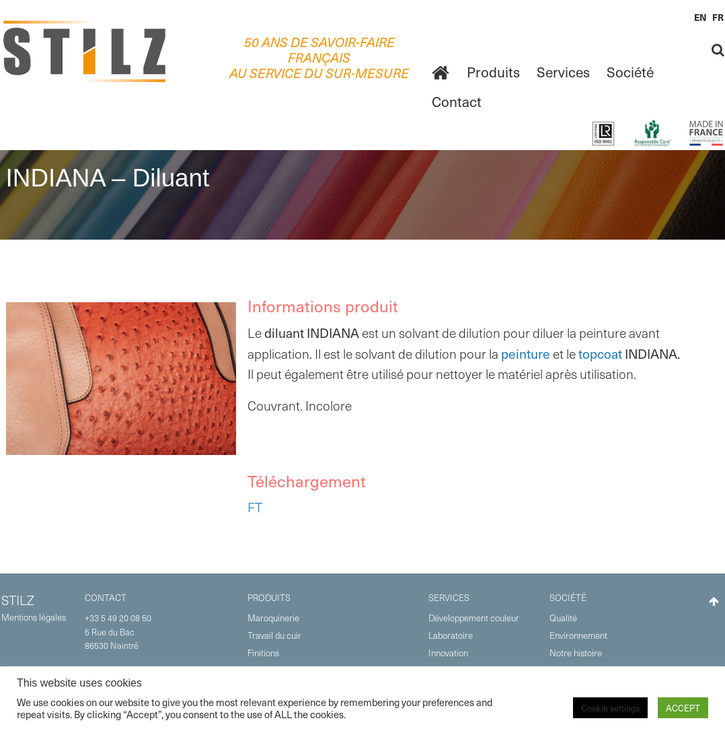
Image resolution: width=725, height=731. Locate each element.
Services (563, 71)
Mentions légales (33, 617)
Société (630, 71)
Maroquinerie (273, 617)
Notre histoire (575, 652)
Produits (493, 71)
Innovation (448, 652)
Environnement (578, 635)
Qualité (563, 617)
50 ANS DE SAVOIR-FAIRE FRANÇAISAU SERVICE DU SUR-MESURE (319, 57)
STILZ (17, 600)
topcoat (600, 353)
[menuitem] (440, 73)
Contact (457, 101)
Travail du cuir (274, 635)
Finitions (263, 652)
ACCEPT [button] (683, 707)
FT (254, 507)
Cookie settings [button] (610, 707)
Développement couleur (473, 617)
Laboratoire (450, 635)
